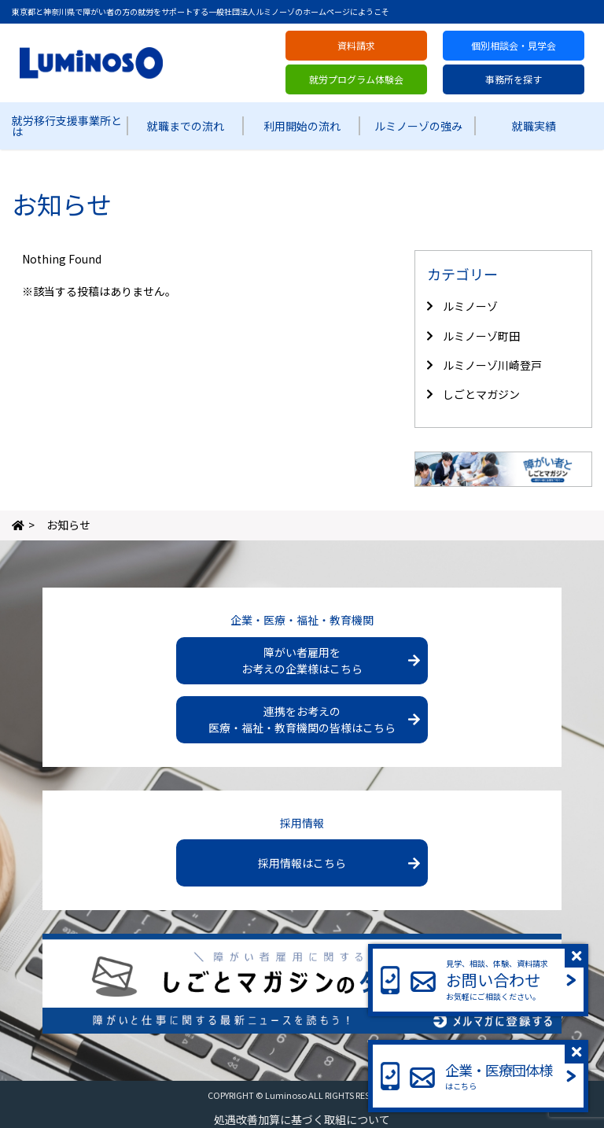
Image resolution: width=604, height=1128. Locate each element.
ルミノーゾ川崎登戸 (492, 365)
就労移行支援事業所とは (67, 125)
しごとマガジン (481, 394)
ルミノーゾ (470, 306)
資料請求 (356, 45)
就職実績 (534, 126)
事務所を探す (513, 79)
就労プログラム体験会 (356, 79)
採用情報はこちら (302, 863)
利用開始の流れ (302, 126)
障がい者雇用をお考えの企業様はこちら (302, 660)
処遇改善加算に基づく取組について (302, 1119)
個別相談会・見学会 (513, 45)
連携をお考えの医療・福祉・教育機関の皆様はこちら (302, 719)
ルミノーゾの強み (418, 126)
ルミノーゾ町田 (481, 336)
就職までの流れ (185, 126)
